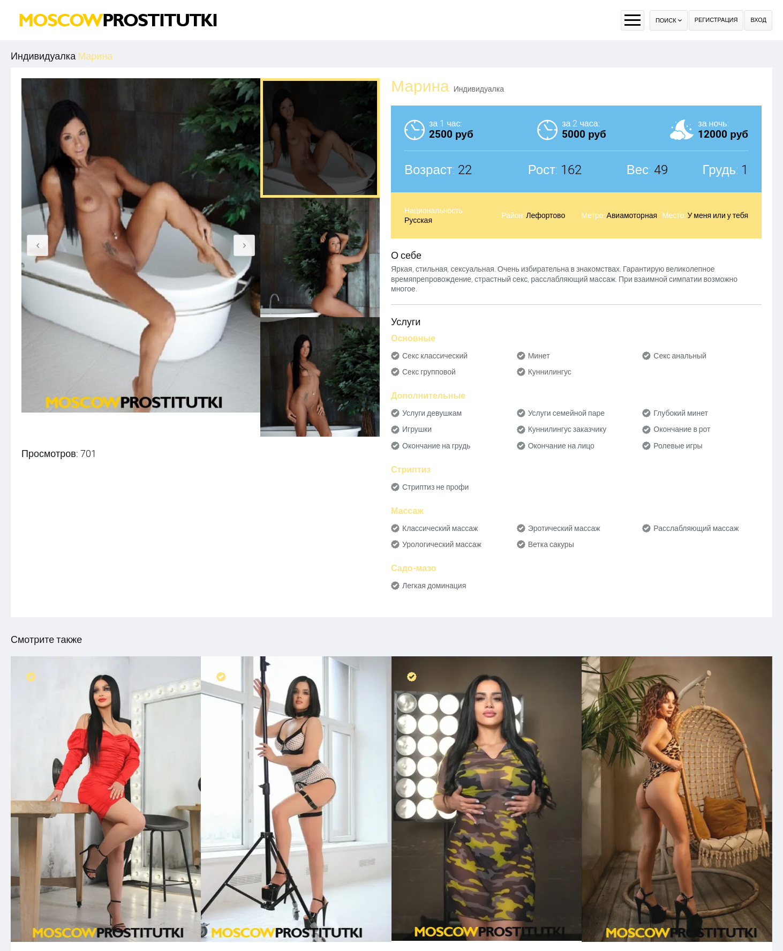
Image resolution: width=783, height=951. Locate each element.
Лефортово (545, 215)
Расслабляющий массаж (696, 528)
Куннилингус (549, 372)
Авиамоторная (632, 215)
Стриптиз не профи (435, 487)
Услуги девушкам (432, 413)
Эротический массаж (564, 528)
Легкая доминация (434, 585)
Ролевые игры (677, 445)
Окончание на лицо (561, 445)
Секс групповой (429, 372)
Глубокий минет (680, 413)
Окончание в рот (681, 429)
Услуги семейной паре (566, 413)
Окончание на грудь (436, 445)
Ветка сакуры (551, 544)
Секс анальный (679, 355)
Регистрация (716, 20)
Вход (758, 20)
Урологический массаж (441, 544)
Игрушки (417, 429)
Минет (539, 355)
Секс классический (435, 355)
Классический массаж (440, 528)
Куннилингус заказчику (567, 429)
